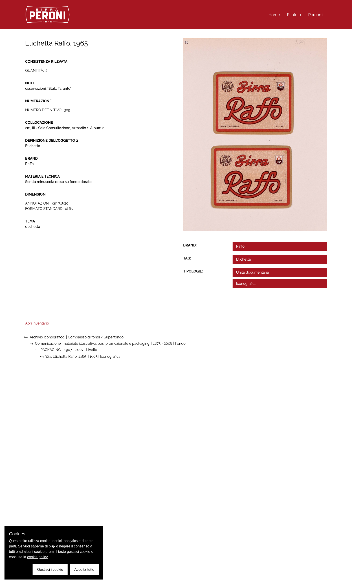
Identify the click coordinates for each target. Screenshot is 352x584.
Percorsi (315, 14)
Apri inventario (37, 323)
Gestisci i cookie (50, 569)
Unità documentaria (252, 272)
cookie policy (37, 557)
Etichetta (243, 259)
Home (274, 14)
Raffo (240, 246)
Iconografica (246, 283)
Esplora (294, 14)
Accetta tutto (84, 569)
